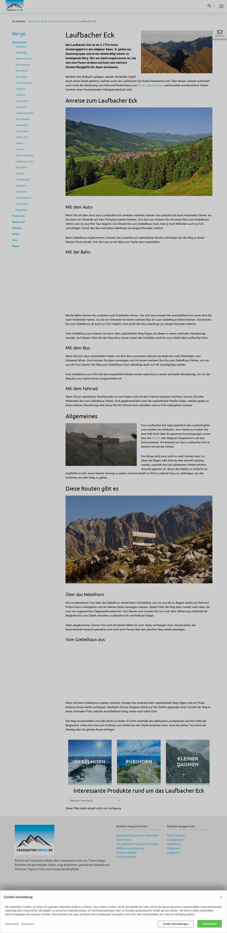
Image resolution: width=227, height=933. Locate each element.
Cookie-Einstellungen (175, 924)
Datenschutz (12, 924)
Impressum (28, 924)
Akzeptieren (210, 924)
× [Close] (221, 897)
